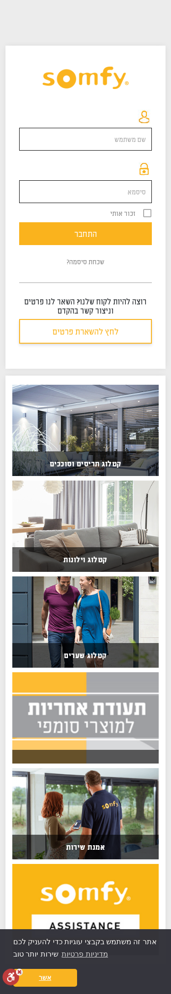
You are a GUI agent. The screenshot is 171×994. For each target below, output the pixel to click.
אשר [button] (45, 977)
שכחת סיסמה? (85, 261)
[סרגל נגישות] (12, 977)
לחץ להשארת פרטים (85, 331)
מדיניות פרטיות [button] (85, 954)
